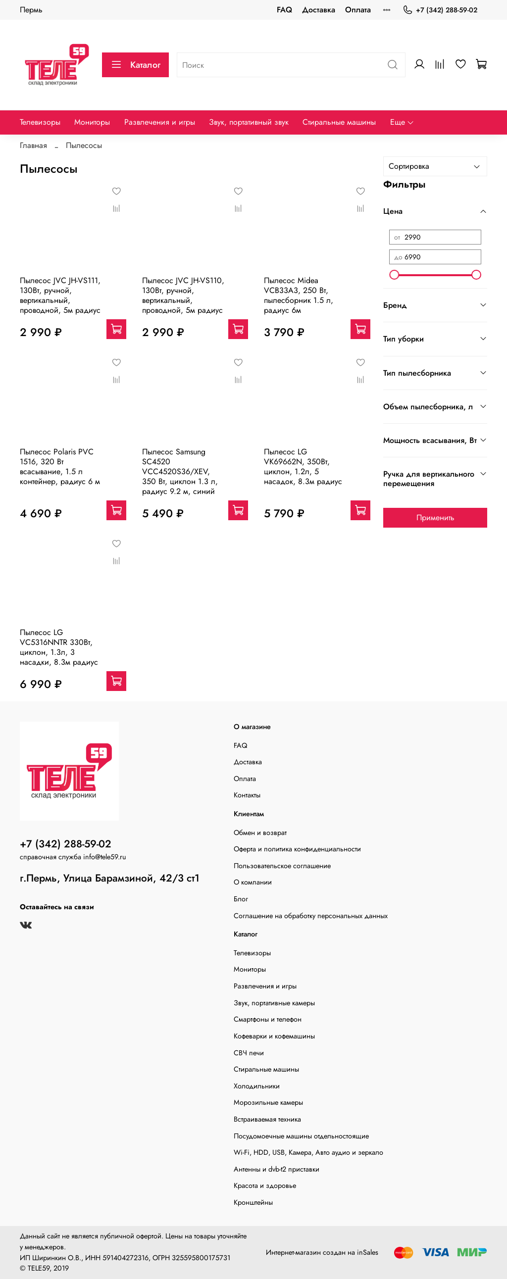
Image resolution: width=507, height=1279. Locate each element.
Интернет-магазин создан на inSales (322, 1252)
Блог (241, 899)
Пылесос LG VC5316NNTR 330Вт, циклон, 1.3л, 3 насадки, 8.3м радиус (59, 647)
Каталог (135, 64)
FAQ (284, 9)
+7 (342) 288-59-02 (440, 10)
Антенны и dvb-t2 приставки (276, 1169)
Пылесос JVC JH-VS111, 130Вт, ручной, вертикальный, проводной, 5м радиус (60, 295)
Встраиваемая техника (267, 1119)
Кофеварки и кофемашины (274, 1036)
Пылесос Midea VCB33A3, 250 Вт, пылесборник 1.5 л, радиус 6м (298, 295)
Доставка (318, 9)
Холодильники (257, 1086)
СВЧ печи (249, 1053)
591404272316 (125, 1258)
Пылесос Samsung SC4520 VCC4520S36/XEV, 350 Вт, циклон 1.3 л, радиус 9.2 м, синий (180, 471)
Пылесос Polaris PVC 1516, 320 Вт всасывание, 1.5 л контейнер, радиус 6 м (60, 466)
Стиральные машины (339, 122)
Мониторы (92, 122)
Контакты (247, 795)
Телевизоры (40, 122)
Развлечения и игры (159, 122)
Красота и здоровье (265, 1185)
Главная (33, 145)
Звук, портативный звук (249, 122)
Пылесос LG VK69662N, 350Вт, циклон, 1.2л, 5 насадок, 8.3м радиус (303, 466)
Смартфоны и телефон (268, 1019)
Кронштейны (253, 1202)
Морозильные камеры (268, 1102)
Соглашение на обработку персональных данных (311, 916)
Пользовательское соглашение (282, 866)
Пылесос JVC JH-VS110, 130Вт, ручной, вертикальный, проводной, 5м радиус (183, 295)
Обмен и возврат (260, 832)
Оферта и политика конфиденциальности (297, 849)
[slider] (394, 274)
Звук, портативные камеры (274, 1003)
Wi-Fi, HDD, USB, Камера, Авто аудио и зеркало (308, 1152)
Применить (435, 517)
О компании (253, 882)
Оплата (358, 9)
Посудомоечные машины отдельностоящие (301, 1136)
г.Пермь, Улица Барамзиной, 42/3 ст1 (110, 878)
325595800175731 (201, 1258)
